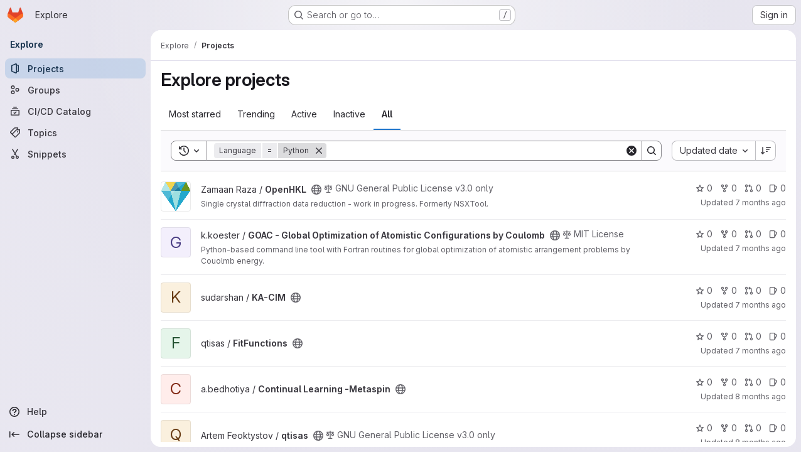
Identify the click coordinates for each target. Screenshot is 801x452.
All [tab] (387, 114)
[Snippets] (75, 154)
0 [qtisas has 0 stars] (704, 427)
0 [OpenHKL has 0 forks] (728, 188)
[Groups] (75, 90)
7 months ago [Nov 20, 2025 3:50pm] (760, 350)
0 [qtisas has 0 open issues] (777, 427)
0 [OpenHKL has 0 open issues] (777, 188)
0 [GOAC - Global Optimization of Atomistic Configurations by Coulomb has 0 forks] (728, 234)
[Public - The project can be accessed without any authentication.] (316, 190)
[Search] (475, 150)
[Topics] (75, 132)
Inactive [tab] (349, 114)
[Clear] (631, 150)
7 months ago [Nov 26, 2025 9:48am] (760, 202)
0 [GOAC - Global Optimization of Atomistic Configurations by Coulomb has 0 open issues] (777, 234)
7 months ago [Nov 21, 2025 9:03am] (760, 304)
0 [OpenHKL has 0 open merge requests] (753, 188)
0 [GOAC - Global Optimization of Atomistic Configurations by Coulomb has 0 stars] (704, 234)
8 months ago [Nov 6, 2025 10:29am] (760, 396)
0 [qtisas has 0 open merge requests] (753, 427)
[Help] (75, 412)
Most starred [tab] (195, 114)
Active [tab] (304, 114)
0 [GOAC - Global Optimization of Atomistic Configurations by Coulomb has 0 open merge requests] (753, 234)
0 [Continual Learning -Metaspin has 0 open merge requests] (753, 382)
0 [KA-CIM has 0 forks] (728, 290)
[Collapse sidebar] (75, 434)
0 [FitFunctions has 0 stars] (704, 336)
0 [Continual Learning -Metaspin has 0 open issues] (777, 382)
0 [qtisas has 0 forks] (728, 427)
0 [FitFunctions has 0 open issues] (777, 336)
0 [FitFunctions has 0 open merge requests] (753, 336)
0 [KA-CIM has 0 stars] (704, 290)
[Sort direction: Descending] (766, 151)
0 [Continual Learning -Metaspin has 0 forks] (728, 382)
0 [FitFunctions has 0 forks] (728, 336)
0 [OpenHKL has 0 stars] (704, 188)
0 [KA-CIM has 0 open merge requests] (753, 290)
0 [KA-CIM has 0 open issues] (777, 290)
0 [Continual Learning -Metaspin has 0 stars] (704, 382)
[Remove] (318, 150)
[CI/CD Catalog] (75, 111)
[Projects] (75, 68)
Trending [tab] (256, 114)
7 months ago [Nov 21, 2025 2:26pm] (760, 248)
